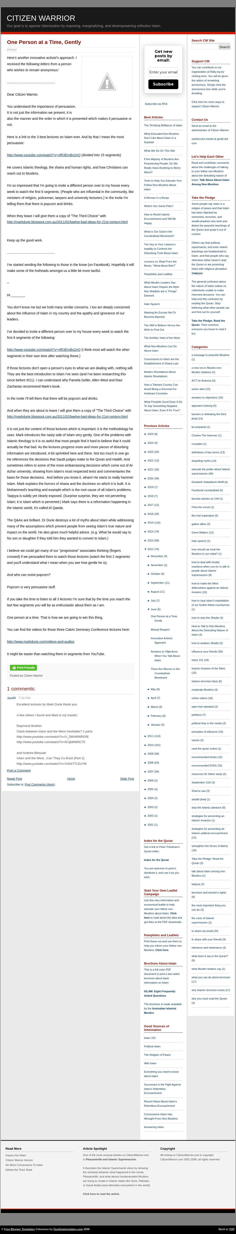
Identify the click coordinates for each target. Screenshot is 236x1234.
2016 (150, 513)
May (154, 689)
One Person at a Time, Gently (44, 42)
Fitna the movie (201, 507)
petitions (197, 714)
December (157, 556)
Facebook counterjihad (206, 490)
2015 (150, 522)
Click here (161, 950)
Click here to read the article (101, 1193)
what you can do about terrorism (211, 977)
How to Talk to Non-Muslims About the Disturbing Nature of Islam (210, 630)
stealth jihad (199, 799)
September (158, 582)
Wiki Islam (150, 1063)
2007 (150, 771)
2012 (150, 549)
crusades (197, 443)
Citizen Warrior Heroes (19, 1160)
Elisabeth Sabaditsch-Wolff (208, 482)
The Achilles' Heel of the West (162, 337)
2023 (150, 451)
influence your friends (205, 651)
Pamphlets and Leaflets (158, 274)
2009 (150, 753)
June (154, 609)
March (155, 706)
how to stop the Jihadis (206, 617)
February (156, 715)
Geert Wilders (200, 532)
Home (71, 778)
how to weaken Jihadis (206, 643)
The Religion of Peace (157, 1054)
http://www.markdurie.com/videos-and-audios (40, 642)
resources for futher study (207, 774)
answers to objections (205, 397)
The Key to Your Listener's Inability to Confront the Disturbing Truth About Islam (161, 249)
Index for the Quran (156, 859)
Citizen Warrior (41, 18)
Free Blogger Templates (19, 1229)
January (156, 724)
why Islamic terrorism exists (208, 990)
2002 (150, 815)
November (157, 565)
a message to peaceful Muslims (210, 355)
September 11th (202, 782)
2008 (150, 762)
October (156, 573)
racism (196, 740)
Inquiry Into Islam (16, 1155)
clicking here (199, 76)
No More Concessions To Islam (24, 1164)
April (154, 697)
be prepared (199, 427)
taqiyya (197, 273)
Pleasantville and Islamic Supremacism (111, 1159)
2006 (150, 780)
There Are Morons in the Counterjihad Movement (165, 673)
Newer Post (14, 778)
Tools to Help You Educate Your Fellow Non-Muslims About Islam (163, 185)
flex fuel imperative (203, 515)
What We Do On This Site (159, 150)
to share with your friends (207, 939)
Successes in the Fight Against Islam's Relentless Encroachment (162, 1089)
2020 (150, 478)
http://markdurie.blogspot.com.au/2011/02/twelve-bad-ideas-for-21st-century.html (67, 222)
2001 (150, 824)
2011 (150, 736)
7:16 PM (24, 698)
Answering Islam (154, 1127)
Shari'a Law (199, 790)
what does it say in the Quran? (210, 956)
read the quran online (205, 748)
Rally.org (215, 71)
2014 (150, 531)
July (153, 600)
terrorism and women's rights (209, 892)
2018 (150, 496)
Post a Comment (19, 770)
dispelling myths (202, 460)
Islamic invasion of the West (208, 668)
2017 (150, 505)
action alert (199, 389)
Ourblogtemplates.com (68, 1229)
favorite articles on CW (206, 498)
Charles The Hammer (205, 435)
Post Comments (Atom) (40, 784)
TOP (232, 1229)
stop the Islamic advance (207, 807)
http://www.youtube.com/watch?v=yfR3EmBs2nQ (44, 155)
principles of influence (205, 731)
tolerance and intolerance (207, 947)
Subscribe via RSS (156, 103)
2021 (150, 469)
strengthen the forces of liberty (210, 845)
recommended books (205, 757)
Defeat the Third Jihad (19, 1169)
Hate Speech (152, 304)
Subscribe (163, 84)
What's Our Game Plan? (158, 206)
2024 (150, 442)
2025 (150, 434)
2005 (150, 789)
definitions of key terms (206, 452)
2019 (150, 487)
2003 (150, 807)
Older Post (127, 778)
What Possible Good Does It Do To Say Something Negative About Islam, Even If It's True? (163, 406)
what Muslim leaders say (207, 968)
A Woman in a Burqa (156, 197)
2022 (150, 460)
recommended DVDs (204, 765)
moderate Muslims (203, 689)
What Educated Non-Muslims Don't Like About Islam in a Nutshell (161, 138)
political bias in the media (207, 723)
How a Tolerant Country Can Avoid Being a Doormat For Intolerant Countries (161, 389)
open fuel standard (203, 706)
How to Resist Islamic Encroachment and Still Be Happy (160, 219)
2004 (150, 798)
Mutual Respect (160, 629)
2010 (150, 745)
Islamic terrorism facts (205, 681)
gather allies (199, 524)
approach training (202, 405)
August (155, 591)
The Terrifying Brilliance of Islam (163, 125)
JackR (11, 698)
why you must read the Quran (209, 998)
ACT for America (202, 380)
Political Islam (152, 1046)
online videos (200, 698)
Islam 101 (150, 1037)
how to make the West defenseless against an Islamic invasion (210, 588)
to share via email (203, 930)
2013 (150, 540)
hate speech (199, 540)
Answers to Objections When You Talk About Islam (165, 656)
